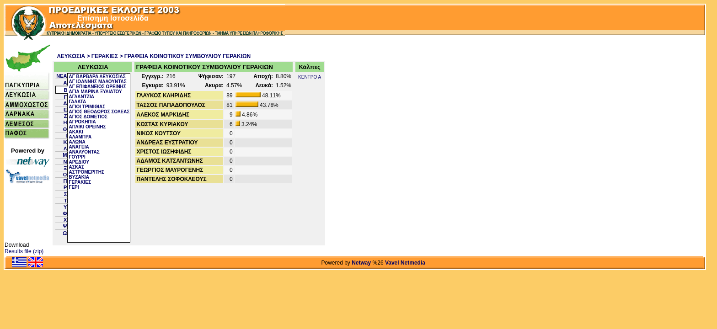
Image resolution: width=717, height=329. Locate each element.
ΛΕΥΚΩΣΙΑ (71, 56)
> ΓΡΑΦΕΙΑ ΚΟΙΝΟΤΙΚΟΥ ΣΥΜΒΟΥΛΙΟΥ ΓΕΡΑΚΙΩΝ (185, 56)
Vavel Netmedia (405, 263)
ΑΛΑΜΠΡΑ (80, 136)
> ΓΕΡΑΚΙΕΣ (102, 56)
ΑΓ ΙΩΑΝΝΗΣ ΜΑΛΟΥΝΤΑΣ (97, 81)
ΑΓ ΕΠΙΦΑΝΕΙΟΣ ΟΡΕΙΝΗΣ (97, 86)
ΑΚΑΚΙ (76, 131)
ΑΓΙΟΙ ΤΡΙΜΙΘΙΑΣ (87, 106)
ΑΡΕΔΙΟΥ (79, 161)
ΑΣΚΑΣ (76, 167)
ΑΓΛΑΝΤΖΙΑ (81, 96)
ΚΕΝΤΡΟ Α (309, 77)
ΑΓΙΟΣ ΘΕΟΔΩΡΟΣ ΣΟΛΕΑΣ (99, 111)
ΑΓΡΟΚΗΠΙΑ (82, 121)
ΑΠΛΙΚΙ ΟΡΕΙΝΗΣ (87, 126)
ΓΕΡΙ (74, 187)
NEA (61, 76)
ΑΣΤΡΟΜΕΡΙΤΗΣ (86, 172)
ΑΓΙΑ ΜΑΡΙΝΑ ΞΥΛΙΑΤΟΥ (95, 91)
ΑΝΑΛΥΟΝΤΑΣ (84, 151)
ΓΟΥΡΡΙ (77, 156)
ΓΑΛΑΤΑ (77, 101)
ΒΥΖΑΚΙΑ (79, 177)
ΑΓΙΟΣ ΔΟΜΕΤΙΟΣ (88, 116)
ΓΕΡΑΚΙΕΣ (80, 182)
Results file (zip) (24, 251)
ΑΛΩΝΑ (77, 141)
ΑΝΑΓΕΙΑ (79, 146)
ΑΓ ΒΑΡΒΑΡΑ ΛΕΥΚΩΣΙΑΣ (97, 76)
